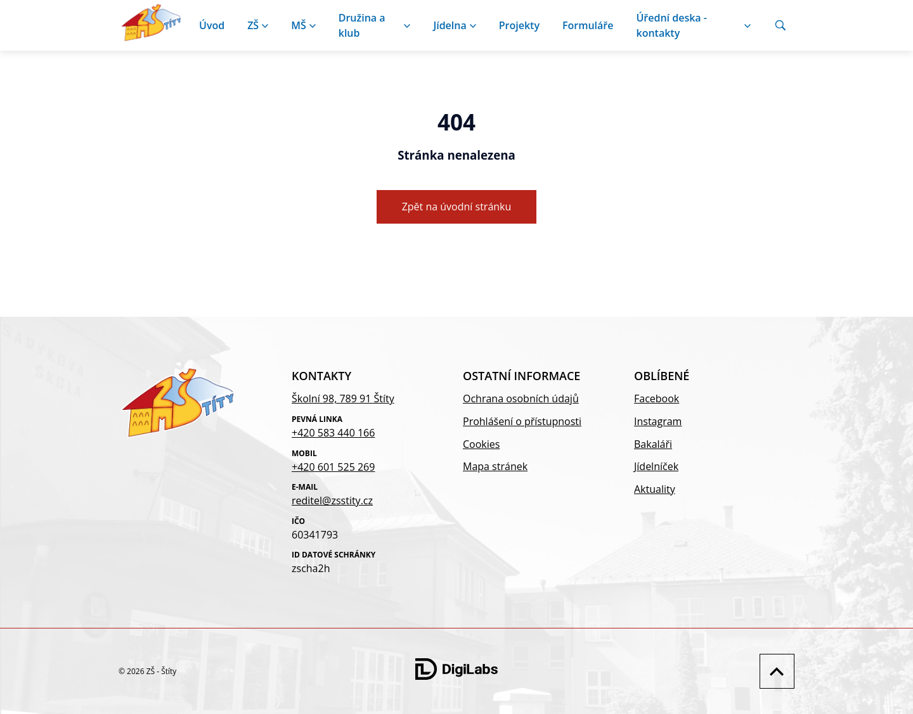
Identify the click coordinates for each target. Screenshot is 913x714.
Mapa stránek (495, 466)
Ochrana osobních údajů (521, 398)
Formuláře (588, 25)
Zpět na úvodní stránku (457, 207)
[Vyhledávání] (780, 25)
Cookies (481, 444)
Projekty (519, 25)
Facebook (656, 398)
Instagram (658, 421)
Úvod (211, 25)
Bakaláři (653, 444)
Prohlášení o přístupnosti (522, 421)
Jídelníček (656, 466)
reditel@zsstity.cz (332, 500)
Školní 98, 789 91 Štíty (343, 398)
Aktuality (654, 489)
